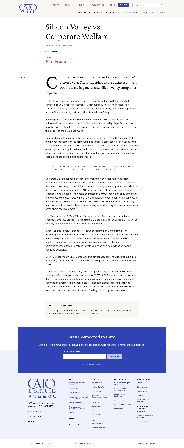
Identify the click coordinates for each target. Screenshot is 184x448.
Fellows (95, 432)
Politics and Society (153, 12)
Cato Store (74, 424)
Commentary (142, 387)
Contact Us (34, 416)
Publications (98, 5)
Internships (141, 411)
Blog (112, 5)
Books (139, 383)
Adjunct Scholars (98, 428)
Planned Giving (97, 391)
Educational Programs (143, 407)
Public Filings (142, 391)
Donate (123, 5)
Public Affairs (74, 393)
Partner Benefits (98, 387)
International (130, 12)
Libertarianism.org (83, 443)
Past (93, 410)
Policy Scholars (98, 424)
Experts (69, 5)
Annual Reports (75, 403)
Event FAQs (96, 414)
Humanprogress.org (146, 443)
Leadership (73, 389)
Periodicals (120, 379)
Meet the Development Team (99, 396)
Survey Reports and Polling (143, 400)
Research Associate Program (145, 416)
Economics (112, 12)
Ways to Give (97, 383)
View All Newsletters (92, 365)
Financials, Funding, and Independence (78, 398)
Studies (140, 395)
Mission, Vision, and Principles (77, 383)
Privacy (32, 421)
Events (82, 5)
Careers (72, 413)
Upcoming (96, 406)
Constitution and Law (89, 12)
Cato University (143, 421)
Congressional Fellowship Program (77, 407)
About (56, 5)
